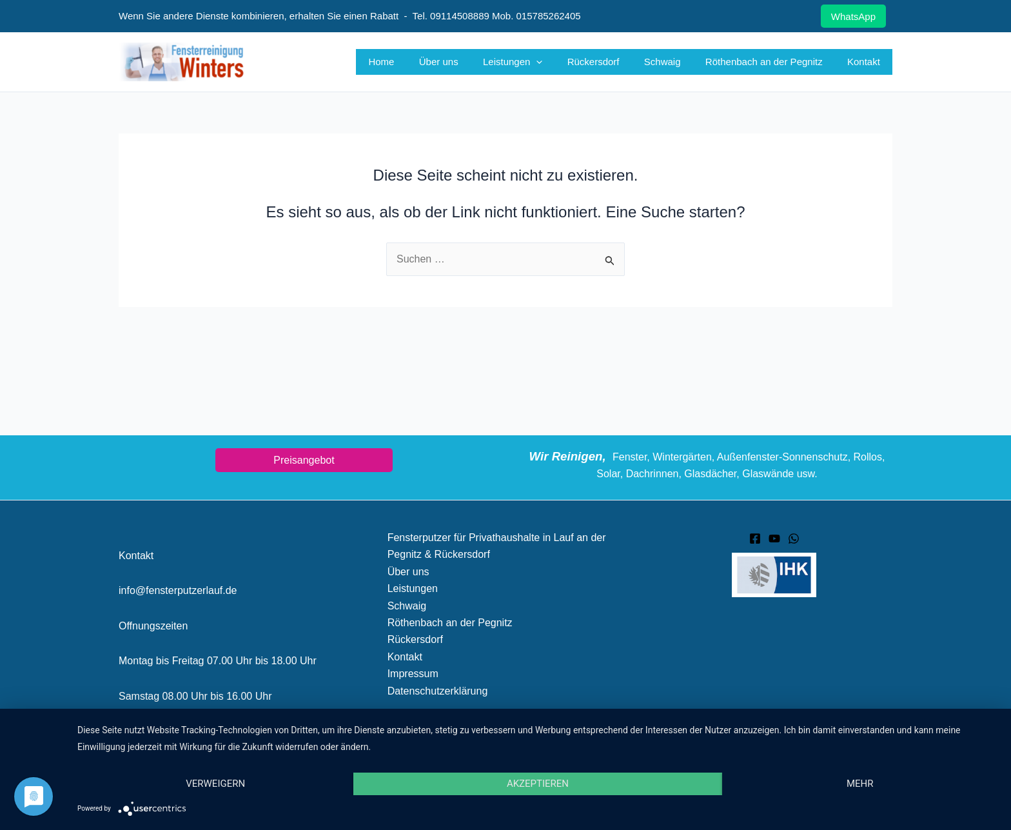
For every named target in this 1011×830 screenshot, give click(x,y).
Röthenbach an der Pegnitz (771, 61)
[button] (561, 62)
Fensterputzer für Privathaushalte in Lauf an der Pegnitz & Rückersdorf (497, 546)
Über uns (467, 61)
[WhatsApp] (794, 538)
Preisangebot (303, 460)
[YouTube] (774, 538)
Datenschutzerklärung (438, 691)
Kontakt (866, 61)
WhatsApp (853, 16)
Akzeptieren (538, 783)
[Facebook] (755, 538)
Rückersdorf (612, 61)
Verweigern (215, 783)
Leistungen (536, 62)
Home (416, 61)
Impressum (413, 673)
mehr (860, 783)
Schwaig (676, 61)
